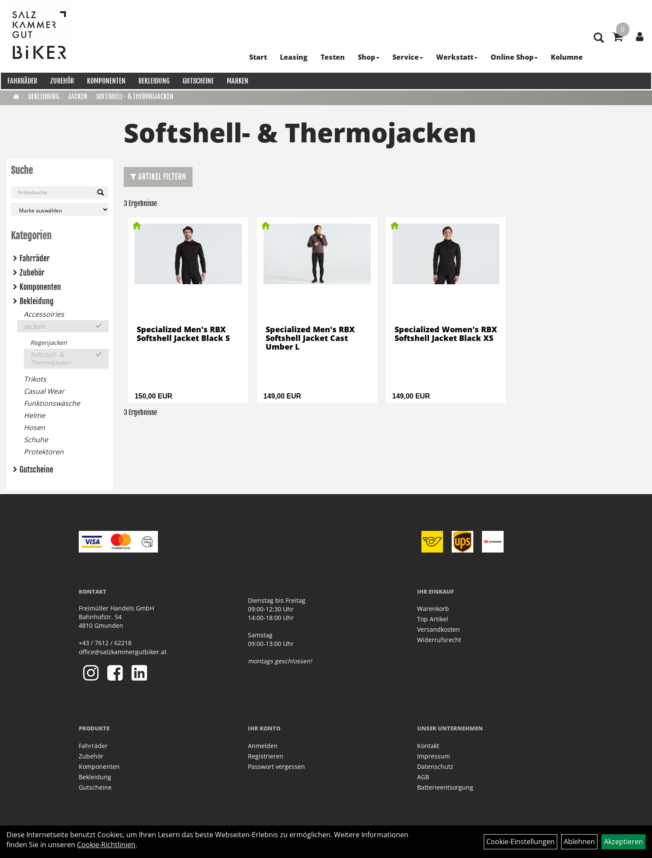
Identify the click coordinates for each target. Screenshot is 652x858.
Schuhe (36, 439)
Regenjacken (48, 342)
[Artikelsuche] (596, 57)
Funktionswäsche (52, 403)
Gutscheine (197, 80)
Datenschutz (435, 766)
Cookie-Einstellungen (520, 841)
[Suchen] (100, 192)
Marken (236, 80)
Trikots (35, 379)
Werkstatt (454, 56)
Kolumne (565, 56)
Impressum (433, 756)
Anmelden (263, 746)
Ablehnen (579, 841)
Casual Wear (44, 391)
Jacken (77, 96)
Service (405, 56)
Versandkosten (438, 629)
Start (256, 56)
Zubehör (61, 80)
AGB (423, 777)
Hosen (34, 427)
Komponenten (105, 80)
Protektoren (44, 451)
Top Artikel (432, 619)
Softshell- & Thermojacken (134, 96)
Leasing (291, 56)
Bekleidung (153, 80)
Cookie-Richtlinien (106, 844)
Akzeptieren (623, 841)
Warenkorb (433, 608)
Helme (34, 415)
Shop (366, 56)
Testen (330, 56)
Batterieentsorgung (445, 787)
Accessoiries (44, 314)
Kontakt (428, 746)
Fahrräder (21, 80)
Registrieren (265, 756)
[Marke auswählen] (60, 209)
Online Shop (512, 56)
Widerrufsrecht (439, 640)
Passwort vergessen (276, 766)
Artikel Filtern (158, 176)
